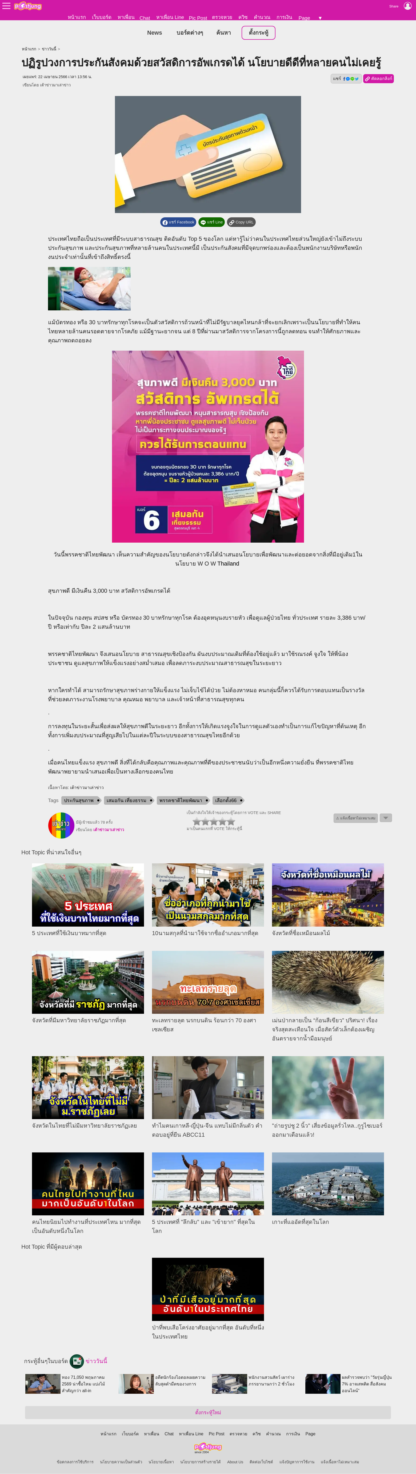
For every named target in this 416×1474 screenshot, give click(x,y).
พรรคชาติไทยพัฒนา (180, 800)
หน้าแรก (77, 17)
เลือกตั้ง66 (226, 800)
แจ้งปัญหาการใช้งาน (296, 1462)
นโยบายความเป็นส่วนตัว (121, 1462)
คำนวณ (262, 17)
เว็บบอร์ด (101, 17)
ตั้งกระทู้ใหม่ (208, 1413)
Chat (144, 18)
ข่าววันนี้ (49, 49)
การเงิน (284, 17)
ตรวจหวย (222, 17)
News (154, 33)
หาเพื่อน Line (170, 17)
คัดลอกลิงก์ (378, 79)
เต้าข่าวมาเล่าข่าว (55, 85)
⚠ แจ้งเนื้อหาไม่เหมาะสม (355, 818)
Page (304, 18)
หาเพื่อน (126, 17)
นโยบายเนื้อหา (161, 1462)
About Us (235, 1462)
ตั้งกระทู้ (258, 33)
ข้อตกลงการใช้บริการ (75, 1462)
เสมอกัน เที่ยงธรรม (126, 800)
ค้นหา (223, 33)
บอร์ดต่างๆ (190, 33)
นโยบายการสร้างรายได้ (200, 1462)
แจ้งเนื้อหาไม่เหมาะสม (340, 1462)
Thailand (228, 564)
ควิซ (243, 17)
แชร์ (346, 79)
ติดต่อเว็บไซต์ (261, 1462)
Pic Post (198, 18)
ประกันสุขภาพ (79, 800)
